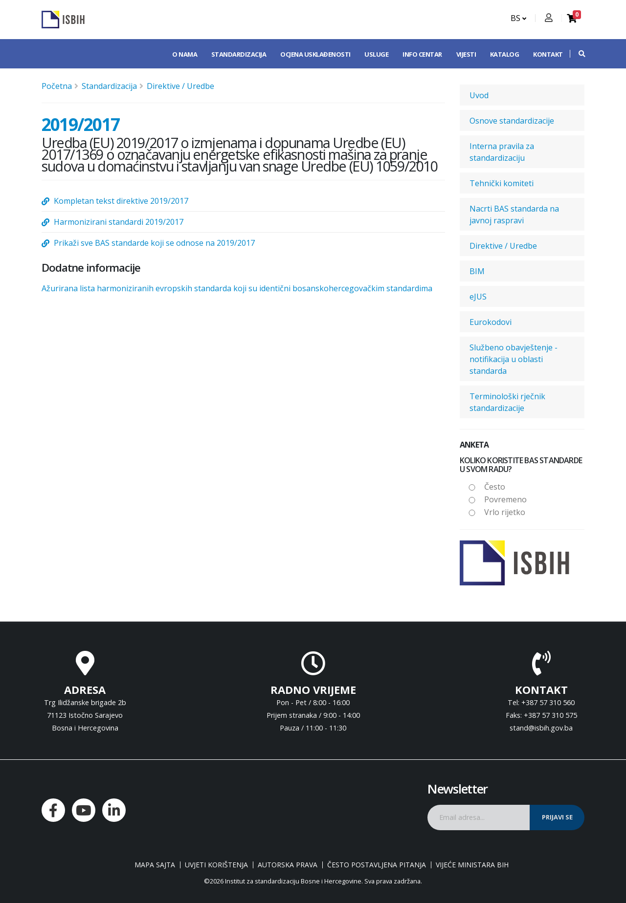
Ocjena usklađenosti (315, 54)
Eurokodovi (491, 322)
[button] (577, 53)
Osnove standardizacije (512, 120)
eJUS (478, 296)
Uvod (479, 95)
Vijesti (466, 54)
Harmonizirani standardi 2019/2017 (118, 221)
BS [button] (518, 18)
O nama (184, 54)
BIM (477, 271)
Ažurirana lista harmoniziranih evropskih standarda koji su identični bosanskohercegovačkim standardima (237, 288)
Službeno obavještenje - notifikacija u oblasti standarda (514, 359)
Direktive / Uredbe (180, 86)
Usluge (376, 54)
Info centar (422, 54)
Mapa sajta (154, 864)
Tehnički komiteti (502, 183)
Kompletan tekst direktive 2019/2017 (121, 200)
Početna (57, 86)
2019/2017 (80, 124)
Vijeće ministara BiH (472, 864)
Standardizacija (239, 54)
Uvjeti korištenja (216, 864)
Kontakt (548, 54)
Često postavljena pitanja (376, 864)
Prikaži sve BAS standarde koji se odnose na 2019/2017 (154, 242)
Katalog (504, 54)
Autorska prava (287, 864)
